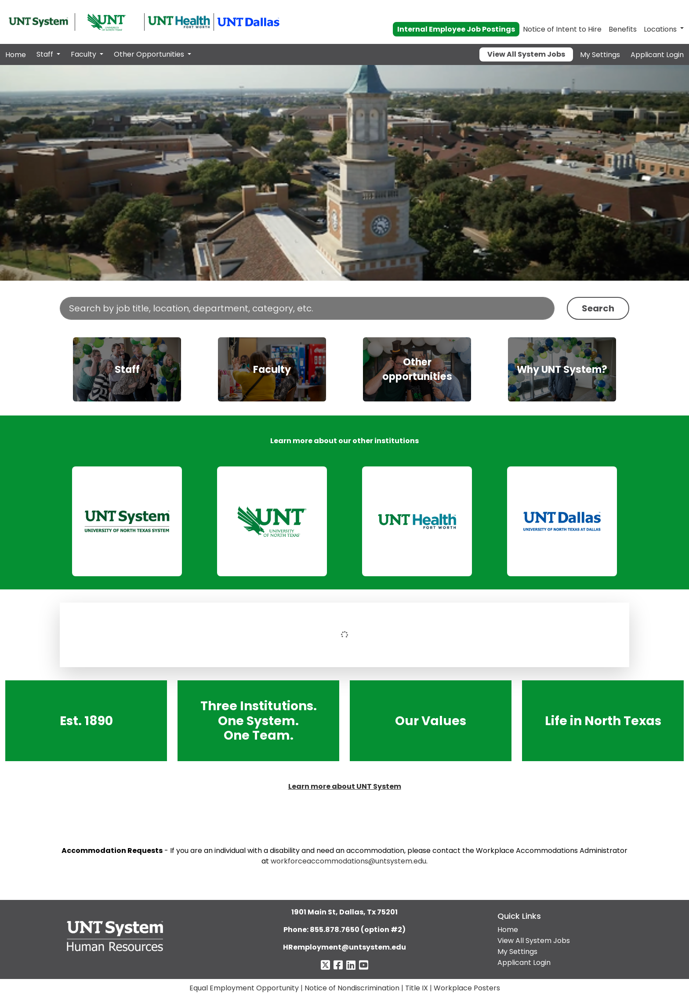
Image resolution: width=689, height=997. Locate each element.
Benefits (623, 29)
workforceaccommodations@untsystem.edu (348, 861)
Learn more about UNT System (344, 786)
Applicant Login (657, 55)
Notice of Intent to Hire (562, 29)
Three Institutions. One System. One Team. (258, 721)
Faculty (84, 54)
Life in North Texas (603, 720)
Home (15, 55)
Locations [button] (660, 29)
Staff (45, 54)
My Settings (600, 55)
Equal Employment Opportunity (244, 988)
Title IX (416, 988)
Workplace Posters (467, 988)
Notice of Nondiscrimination (352, 988)
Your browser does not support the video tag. (344, 173)
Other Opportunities (150, 54)
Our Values (430, 720)
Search (598, 308)
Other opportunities (417, 369)
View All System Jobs (526, 54)
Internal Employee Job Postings (456, 29)
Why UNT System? (562, 369)
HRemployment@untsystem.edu (344, 947)
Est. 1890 (86, 720)
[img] (127, 369)
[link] (127, 521)
